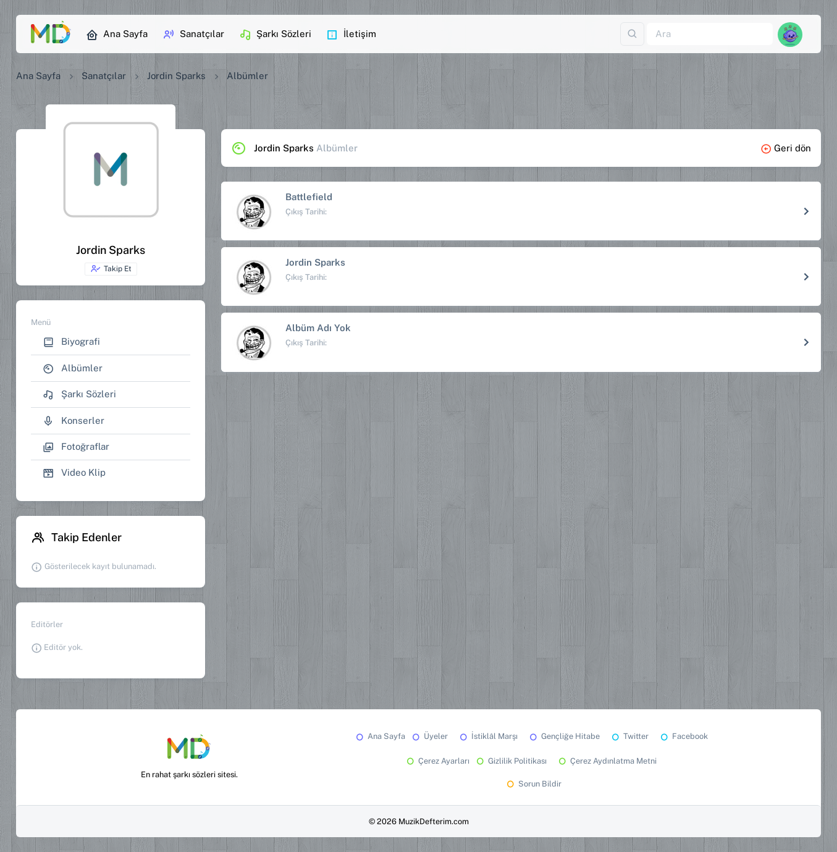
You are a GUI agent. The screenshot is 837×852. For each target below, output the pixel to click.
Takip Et (111, 268)
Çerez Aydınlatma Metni (607, 761)
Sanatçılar (193, 34)
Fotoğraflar (76, 447)
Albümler (73, 368)
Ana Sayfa (117, 34)
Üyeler (429, 736)
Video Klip (74, 473)
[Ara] (710, 34)
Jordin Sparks (176, 75)
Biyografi (71, 342)
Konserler (73, 421)
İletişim (351, 34)
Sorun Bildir (533, 783)
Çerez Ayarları (437, 761)
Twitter (629, 736)
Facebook (683, 736)
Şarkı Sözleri (275, 34)
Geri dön (785, 148)
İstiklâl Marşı (488, 736)
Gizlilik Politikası (510, 761)
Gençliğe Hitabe (564, 736)
